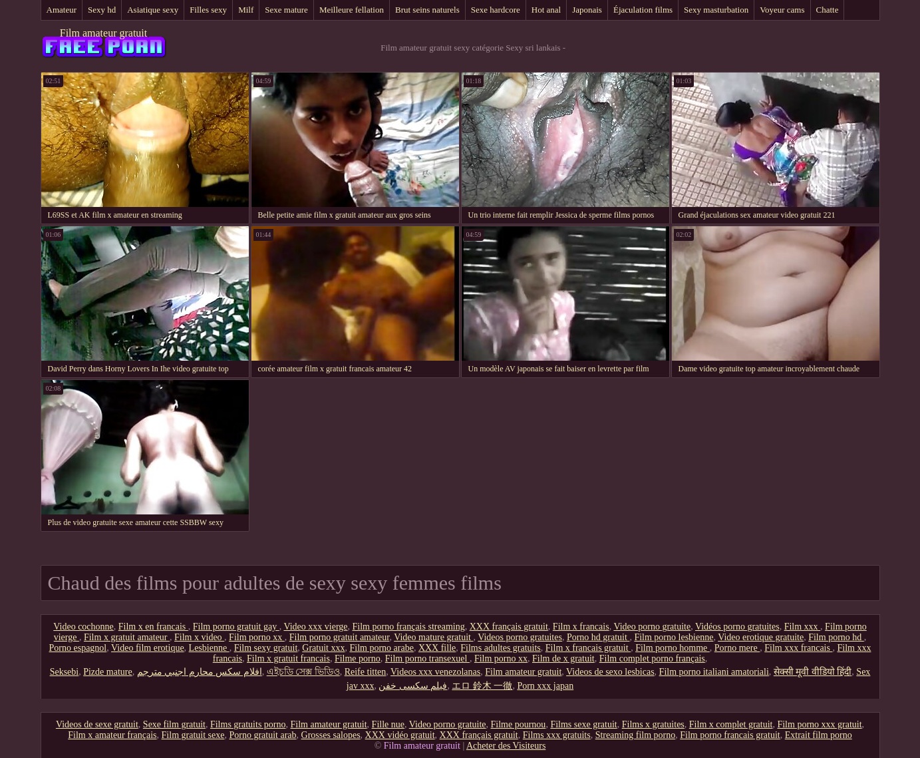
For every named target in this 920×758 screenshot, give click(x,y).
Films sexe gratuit (583, 724)
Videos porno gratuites (520, 637)
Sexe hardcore (495, 10)
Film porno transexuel (427, 658)
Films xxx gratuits (557, 735)
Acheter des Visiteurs (505, 746)
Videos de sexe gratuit (97, 724)
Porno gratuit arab (262, 735)
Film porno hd (836, 637)
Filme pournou (518, 724)
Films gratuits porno (248, 724)
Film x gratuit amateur (127, 637)
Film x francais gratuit (588, 648)
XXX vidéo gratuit (400, 735)
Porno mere (737, 648)
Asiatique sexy (152, 10)
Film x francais (581, 627)
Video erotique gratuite (761, 637)
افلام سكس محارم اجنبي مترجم (199, 672)
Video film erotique (147, 648)
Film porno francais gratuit (730, 735)
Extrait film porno (818, 735)
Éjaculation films (643, 10)
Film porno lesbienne (673, 637)
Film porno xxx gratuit (819, 724)
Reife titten (365, 672)
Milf (245, 10)
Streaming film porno (635, 735)
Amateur (62, 10)
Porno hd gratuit (598, 637)
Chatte (827, 10)
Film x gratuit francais (288, 658)
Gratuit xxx (323, 648)
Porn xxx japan (545, 686)
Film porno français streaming (409, 627)
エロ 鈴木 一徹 (482, 686)
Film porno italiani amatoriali (714, 672)
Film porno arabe (381, 648)
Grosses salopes (331, 735)
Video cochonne (83, 627)
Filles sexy (208, 10)
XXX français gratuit (509, 627)
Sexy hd (102, 10)
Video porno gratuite (651, 627)
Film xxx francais (798, 648)
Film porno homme (672, 648)
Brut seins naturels (427, 10)
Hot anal (546, 10)
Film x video (199, 637)
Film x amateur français (112, 735)
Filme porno (358, 658)
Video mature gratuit (433, 637)
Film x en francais (153, 627)
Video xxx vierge (315, 627)
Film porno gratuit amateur (339, 637)
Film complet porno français (652, 658)
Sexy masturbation (716, 10)
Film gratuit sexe (193, 735)
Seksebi (64, 672)
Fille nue (388, 724)
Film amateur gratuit (104, 33)
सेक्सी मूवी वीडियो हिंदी (813, 672)
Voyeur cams (782, 10)
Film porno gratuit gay (236, 627)
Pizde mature (107, 672)
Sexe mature (286, 10)
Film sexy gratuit (266, 648)
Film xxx (802, 627)
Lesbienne (209, 648)
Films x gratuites (653, 724)
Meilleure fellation (351, 10)
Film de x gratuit (563, 658)
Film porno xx (257, 637)
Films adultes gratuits (500, 648)
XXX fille (437, 648)
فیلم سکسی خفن (413, 686)
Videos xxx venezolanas (435, 672)
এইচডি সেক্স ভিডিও (303, 672)
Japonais (587, 10)
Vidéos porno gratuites (737, 627)
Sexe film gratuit (174, 724)
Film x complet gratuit (731, 724)
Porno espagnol (78, 648)
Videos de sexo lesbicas (610, 672)
